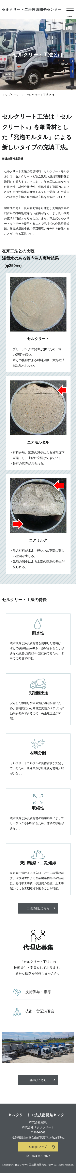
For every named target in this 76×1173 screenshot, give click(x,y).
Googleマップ (38, 1146)
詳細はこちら (38, 1080)
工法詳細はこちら (38, 908)
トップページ (10, 94)
